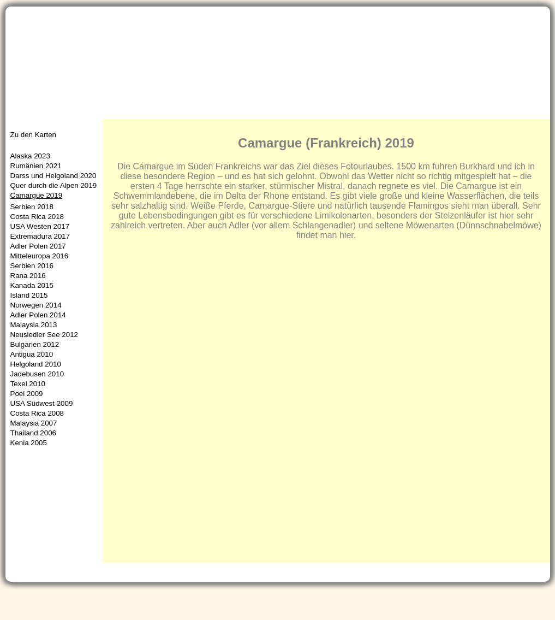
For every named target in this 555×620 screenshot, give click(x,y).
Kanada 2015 (31, 285)
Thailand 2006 (33, 433)
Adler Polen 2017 (38, 246)
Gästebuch (457, 602)
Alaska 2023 (30, 156)
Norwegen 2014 (36, 305)
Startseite (31, 112)
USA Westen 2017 (40, 226)
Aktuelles (81, 112)
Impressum (515, 602)
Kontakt (407, 602)
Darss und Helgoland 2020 (53, 176)
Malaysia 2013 (33, 325)
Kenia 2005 (28, 443)
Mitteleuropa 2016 (39, 256)
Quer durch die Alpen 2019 (53, 185)
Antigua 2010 (31, 354)
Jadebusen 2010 (37, 374)
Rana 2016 (28, 275)
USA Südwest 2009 (41, 403)
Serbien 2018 (31, 207)
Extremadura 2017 (40, 236)
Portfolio (129, 112)
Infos (333, 112)
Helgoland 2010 (35, 364)
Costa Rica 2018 (37, 216)
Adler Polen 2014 (38, 315)
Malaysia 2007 (33, 423)
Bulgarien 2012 (34, 344)
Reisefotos (288, 112)
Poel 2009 (26, 393)
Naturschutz (379, 112)
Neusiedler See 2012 (44, 334)
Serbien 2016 (31, 266)
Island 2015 (29, 295)
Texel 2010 (27, 384)
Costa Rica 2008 (37, 413)
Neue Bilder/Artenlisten (206, 112)
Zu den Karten (33, 135)
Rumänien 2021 (36, 166)
